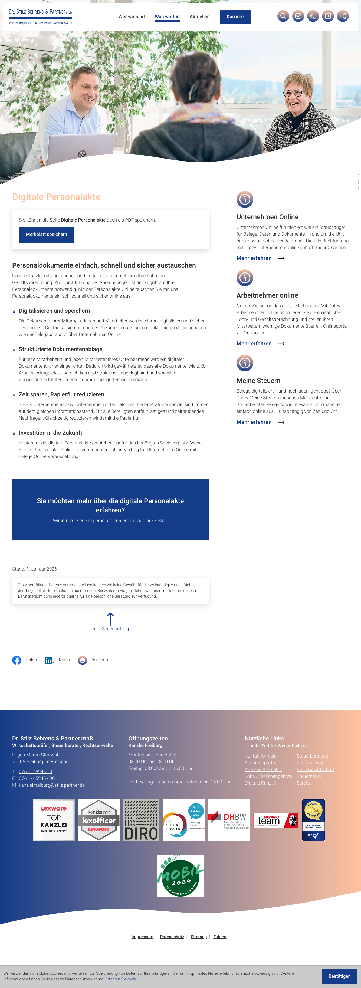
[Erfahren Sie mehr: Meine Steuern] (260, 424)
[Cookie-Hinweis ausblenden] (339, 977)
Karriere (234, 17)
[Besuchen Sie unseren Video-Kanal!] (328, 18)
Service (304, 788)
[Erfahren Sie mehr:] (143, 824)
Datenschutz (172, 942)
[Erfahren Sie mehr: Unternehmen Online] (260, 259)
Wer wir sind (130, 17)
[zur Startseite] (40, 17)
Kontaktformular (261, 761)
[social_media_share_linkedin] (61, 665)
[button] (313, 18)
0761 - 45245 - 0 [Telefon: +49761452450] (35, 776)
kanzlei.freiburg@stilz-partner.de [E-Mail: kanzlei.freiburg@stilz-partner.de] (52, 790)
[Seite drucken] (97, 665)
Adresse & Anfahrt (263, 774)
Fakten (219, 942)
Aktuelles (199, 17)
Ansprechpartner (262, 767)
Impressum (142, 942)
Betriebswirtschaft (315, 774)
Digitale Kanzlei (260, 788)
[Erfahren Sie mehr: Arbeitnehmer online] (260, 345)
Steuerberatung (312, 761)
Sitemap (199, 942)
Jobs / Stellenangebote (268, 781)
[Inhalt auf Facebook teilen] (28, 665)
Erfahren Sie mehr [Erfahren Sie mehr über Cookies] (120, 980)
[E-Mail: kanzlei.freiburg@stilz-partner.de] (298, 18)
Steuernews (309, 781)
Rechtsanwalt (311, 767)
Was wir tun (165, 17)
